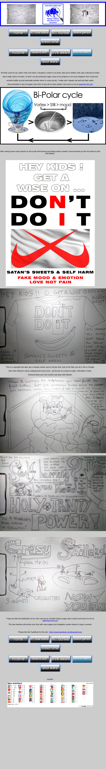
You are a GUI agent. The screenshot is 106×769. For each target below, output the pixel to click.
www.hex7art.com (86, 84)
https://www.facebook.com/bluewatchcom (65, 632)
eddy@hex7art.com (50, 621)
